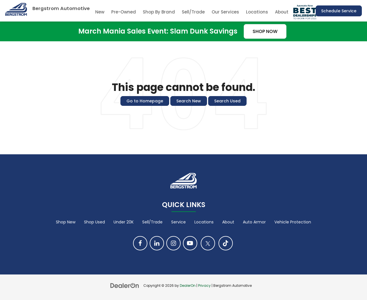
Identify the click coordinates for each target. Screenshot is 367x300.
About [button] (281, 12)
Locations (257, 12)
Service (178, 222)
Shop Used (94, 222)
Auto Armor (254, 222)
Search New (188, 101)
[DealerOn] (124, 285)
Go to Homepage (144, 101)
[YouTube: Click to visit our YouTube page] (190, 243)
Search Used (227, 101)
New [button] (99, 12)
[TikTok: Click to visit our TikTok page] (225, 243)
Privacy (204, 285)
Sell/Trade (193, 12)
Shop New (65, 222)
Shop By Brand (159, 12)
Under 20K (124, 222)
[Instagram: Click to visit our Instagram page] (173, 243)
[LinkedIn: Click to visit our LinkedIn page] (157, 243)
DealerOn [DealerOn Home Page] (188, 285)
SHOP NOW (265, 31)
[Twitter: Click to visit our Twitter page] (208, 243)
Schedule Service (338, 11)
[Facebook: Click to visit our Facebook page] (140, 243)
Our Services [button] (225, 12)
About (228, 222)
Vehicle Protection (292, 222)
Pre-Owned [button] (123, 12)
